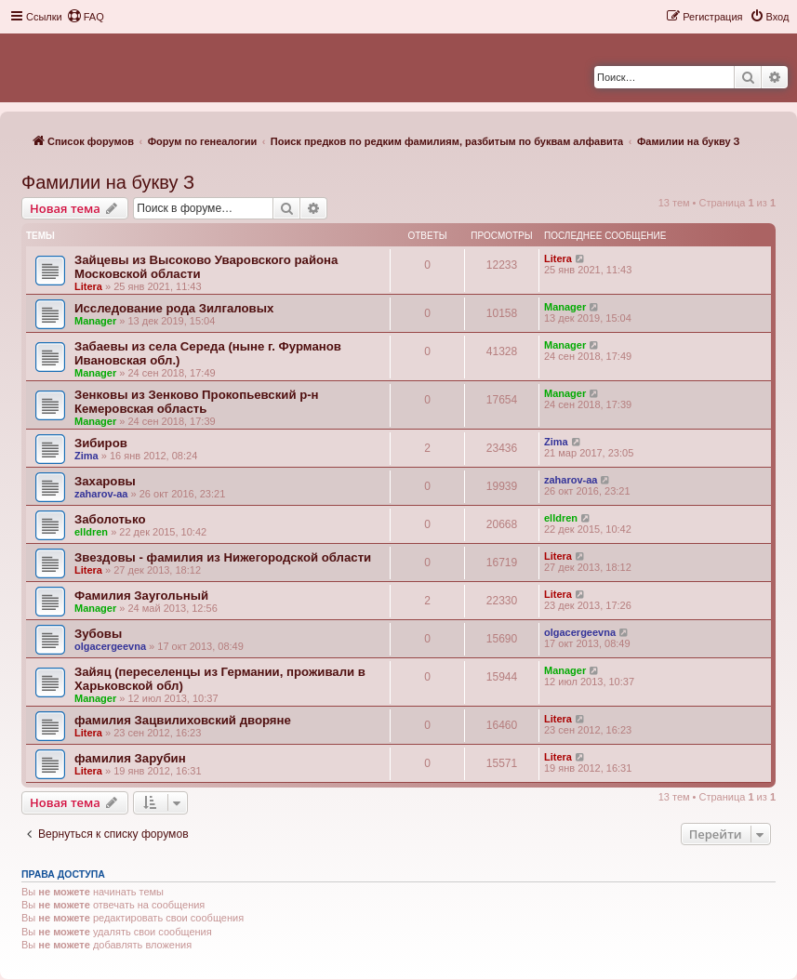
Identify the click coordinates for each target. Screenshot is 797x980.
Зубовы (98, 634)
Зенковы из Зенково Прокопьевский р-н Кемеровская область (196, 402)
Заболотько (109, 519)
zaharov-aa (100, 493)
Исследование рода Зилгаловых (173, 308)
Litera (88, 286)
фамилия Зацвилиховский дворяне (182, 720)
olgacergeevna (110, 646)
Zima (86, 455)
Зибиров (100, 443)
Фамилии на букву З (107, 182)
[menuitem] (85, 17)
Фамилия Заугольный (141, 596)
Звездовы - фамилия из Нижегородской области (222, 557)
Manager (95, 320)
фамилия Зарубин (130, 758)
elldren (91, 531)
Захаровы (105, 481)
